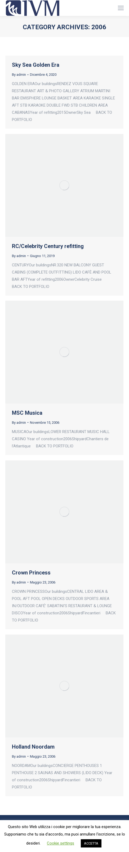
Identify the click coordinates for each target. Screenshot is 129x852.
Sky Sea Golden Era (35, 65)
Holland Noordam (33, 747)
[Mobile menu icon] (121, 8)
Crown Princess (31, 572)
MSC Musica (27, 413)
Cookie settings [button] (60, 843)
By (19, 75)
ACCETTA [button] (91, 843)
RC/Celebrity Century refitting (48, 246)
